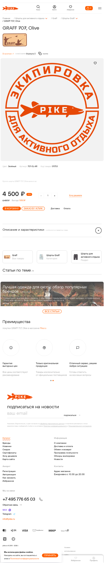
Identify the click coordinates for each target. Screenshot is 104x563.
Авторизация (9, 474)
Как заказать (9, 478)
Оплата (67, 208)
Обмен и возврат (63, 449)
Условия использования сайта (69, 551)
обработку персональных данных (52, 423)
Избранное (8, 481)
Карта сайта (9, 459)
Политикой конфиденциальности (24, 559)
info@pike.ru (9, 519)
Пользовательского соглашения (80, 426)
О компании (60, 443)
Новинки (7, 446)
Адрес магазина (62, 471)
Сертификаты (9, 453)
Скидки (6, 449)
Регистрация (9, 471)
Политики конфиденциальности (55, 426)
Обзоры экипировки (64, 456)
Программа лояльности (66, 453)
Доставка (55, 208)
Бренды (7, 443)
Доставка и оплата (63, 446)
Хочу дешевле (75, 195)
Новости (58, 459)
